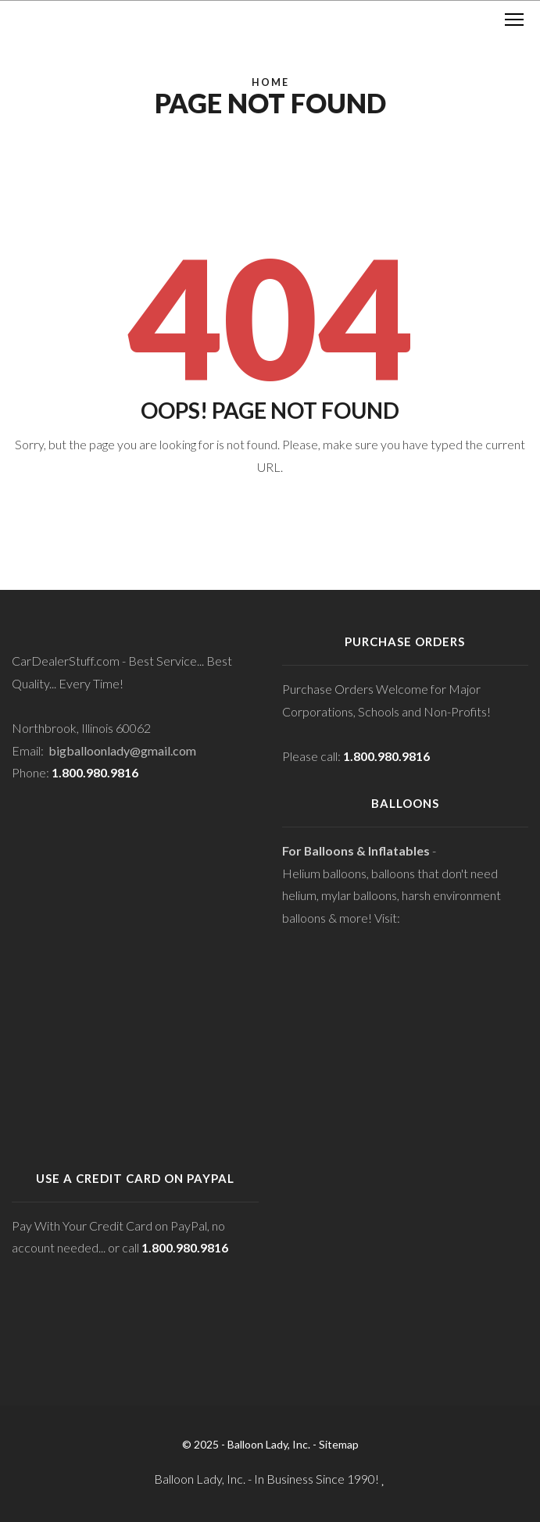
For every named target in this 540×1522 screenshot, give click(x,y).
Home (270, 82)
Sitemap (339, 1444)
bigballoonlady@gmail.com (122, 750)
